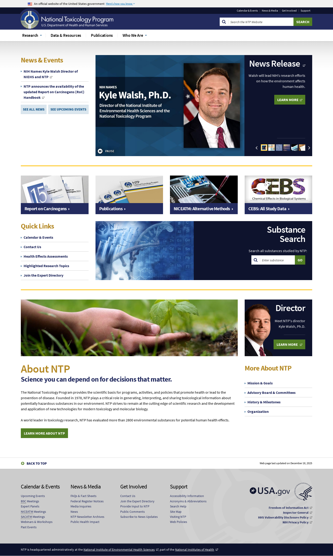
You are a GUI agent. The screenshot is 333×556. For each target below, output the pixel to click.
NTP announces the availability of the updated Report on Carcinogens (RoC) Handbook (54, 92)
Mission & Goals (260, 383)
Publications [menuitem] (102, 35)
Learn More (288, 344)
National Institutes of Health (194, 550)
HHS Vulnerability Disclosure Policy (283, 518)
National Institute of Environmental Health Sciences (119, 550)
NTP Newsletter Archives (87, 517)
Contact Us (32, 246)
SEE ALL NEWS (33, 109)
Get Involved (289, 10)
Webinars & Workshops (36, 522)
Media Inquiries (81, 506)
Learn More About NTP (44, 433)
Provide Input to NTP (134, 506)
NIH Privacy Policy (295, 522)
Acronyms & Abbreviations (188, 501)
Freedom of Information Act (288, 508)
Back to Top (37, 463)
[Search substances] (277, 260)
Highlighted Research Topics (46, 265)
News (74, 512)
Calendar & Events (247, 10)
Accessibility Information (187, 496)
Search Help (178, 506)
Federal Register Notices (87, 501)
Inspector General (295, 513)
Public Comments (132, 512)
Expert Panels (30, 506)
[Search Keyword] (260, 22)
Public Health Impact (85, 522)
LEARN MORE (288, 99)
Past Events (29, 527)
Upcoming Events (33, 496)
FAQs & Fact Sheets (83, 496)
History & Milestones (264, 402)
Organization (258, 411)
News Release (275, 63)
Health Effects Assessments (46, 256)
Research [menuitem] (30, 35)
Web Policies (178, 522)
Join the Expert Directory (43, 275)
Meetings (30, 501)
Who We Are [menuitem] (133, 35)
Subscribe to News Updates (139, 517)
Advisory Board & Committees (271, 392)
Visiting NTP (178, 517)
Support (305, 10)
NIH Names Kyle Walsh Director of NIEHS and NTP (51, 74)
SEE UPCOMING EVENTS (68, 109)
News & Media (270, 10)
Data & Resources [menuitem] (66, 35)
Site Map (176, 512)
